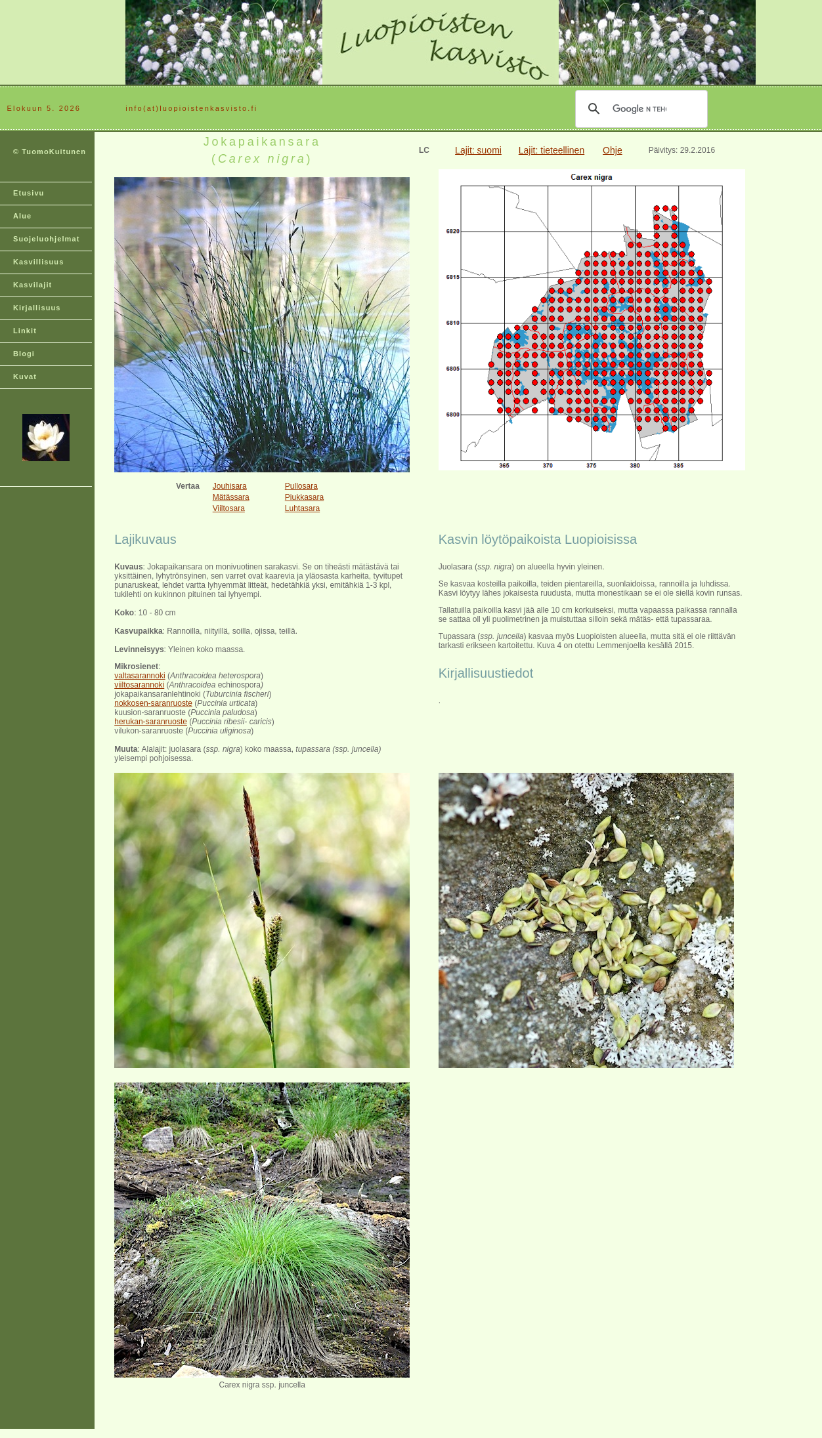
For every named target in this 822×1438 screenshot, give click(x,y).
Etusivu (28, 193)
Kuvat (25, 376)
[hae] (639, 109)
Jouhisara (230, 486)
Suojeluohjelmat (46, 239)
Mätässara (231, 497)
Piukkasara (304, 497)
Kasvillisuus (38, 262)
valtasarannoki (139, 675)
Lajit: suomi (478, 150)
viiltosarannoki (139, 684)
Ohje (612, 150)
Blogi (24, 354)
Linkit (25, 331)
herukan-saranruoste (150, 721)
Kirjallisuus (37, 308)
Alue (22, 216)
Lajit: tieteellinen (551, 150)
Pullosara (301, 486)
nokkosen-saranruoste (153, 703)
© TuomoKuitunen (49, 151)
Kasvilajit (32, 285)
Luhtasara (302, 508)
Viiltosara (229, 508)
